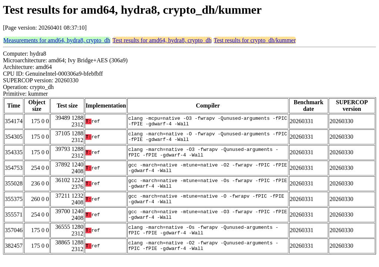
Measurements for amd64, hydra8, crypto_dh (56, 40)
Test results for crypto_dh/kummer (255, 40)
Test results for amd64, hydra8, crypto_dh (162, 40)
